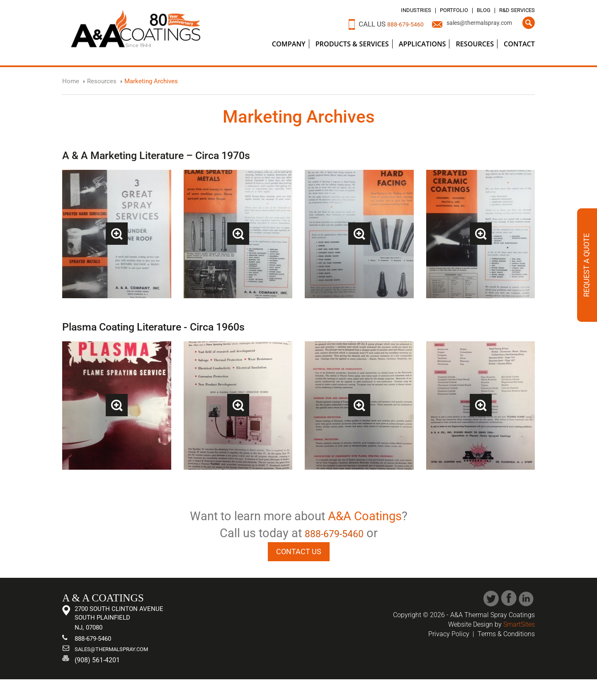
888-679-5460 (387, 24)
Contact (519, 43)
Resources (475, 43)
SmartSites (519, 626)
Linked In (527, 601)
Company (289, 43)
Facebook (509, 601)
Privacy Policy (448, 636)
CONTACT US (299, 552)
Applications (422, 43)
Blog (473, 10)
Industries (394, 10)
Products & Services (352, 43)
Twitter (491, 601)
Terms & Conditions (506, 636)
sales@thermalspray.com (472, 24)
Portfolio (439, 10)
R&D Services (512, 10)
